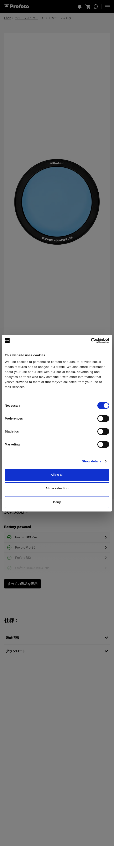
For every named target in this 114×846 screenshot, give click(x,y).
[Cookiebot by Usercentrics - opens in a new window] (91, 340)
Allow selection (57, 488)
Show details (91, 461)
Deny (57, 502)
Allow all (57, 474)
